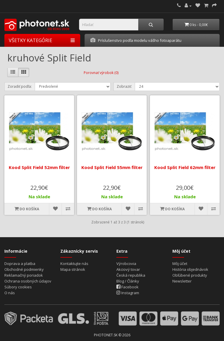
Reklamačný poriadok (23, 275)
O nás (9, 292)
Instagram (127, 292)
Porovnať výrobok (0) (101, 72)
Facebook (127, 287)
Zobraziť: (124, 86)
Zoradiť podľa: (20, 86)
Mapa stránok (72, 269)
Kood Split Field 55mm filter (112, 167)
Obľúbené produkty (189, 275)
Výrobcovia (126, 263)
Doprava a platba (19, 263)
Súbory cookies (18, 287)
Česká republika (130, 275)
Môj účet (179, 263)
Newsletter (182, 281)
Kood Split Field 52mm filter (39, 167)
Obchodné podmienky (24, 269)
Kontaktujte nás (74, 263)
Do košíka (26, 208)
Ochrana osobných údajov (27, 281)
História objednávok (190, 269)
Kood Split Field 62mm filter (184, 167)
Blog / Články (127, 281)
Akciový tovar (128, 269)
